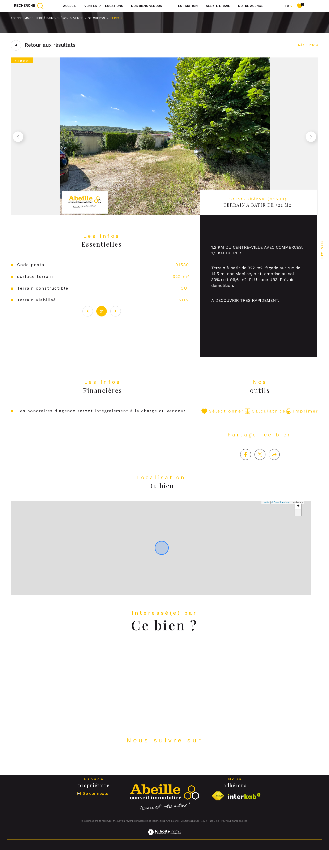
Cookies (243, 821)
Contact (322, 250)
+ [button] (298, 513)
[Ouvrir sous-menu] (99, 5)
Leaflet (265, 509)
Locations (114, 6)
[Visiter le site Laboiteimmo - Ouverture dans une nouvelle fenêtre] (164, 837)
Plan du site (172, 821)
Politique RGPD (229, 821)
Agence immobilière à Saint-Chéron (39, 18)
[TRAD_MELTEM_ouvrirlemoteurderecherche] (29, 6)
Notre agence (250, 6)
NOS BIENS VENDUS (146, 6)
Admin (204, 821)
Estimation (188, 6)
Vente (78, 18)
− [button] (298, 519)
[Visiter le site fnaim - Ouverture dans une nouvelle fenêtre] (218, 796)
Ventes (90, 6)
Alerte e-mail (218, 6)
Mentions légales (190, 821)
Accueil (69, 6)
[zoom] (165, 213)
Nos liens (214, 821)
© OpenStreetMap (280, 509)
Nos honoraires (155, 821)
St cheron (96, 18)
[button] (311, 136)
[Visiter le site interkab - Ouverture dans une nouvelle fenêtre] (244, 796)
